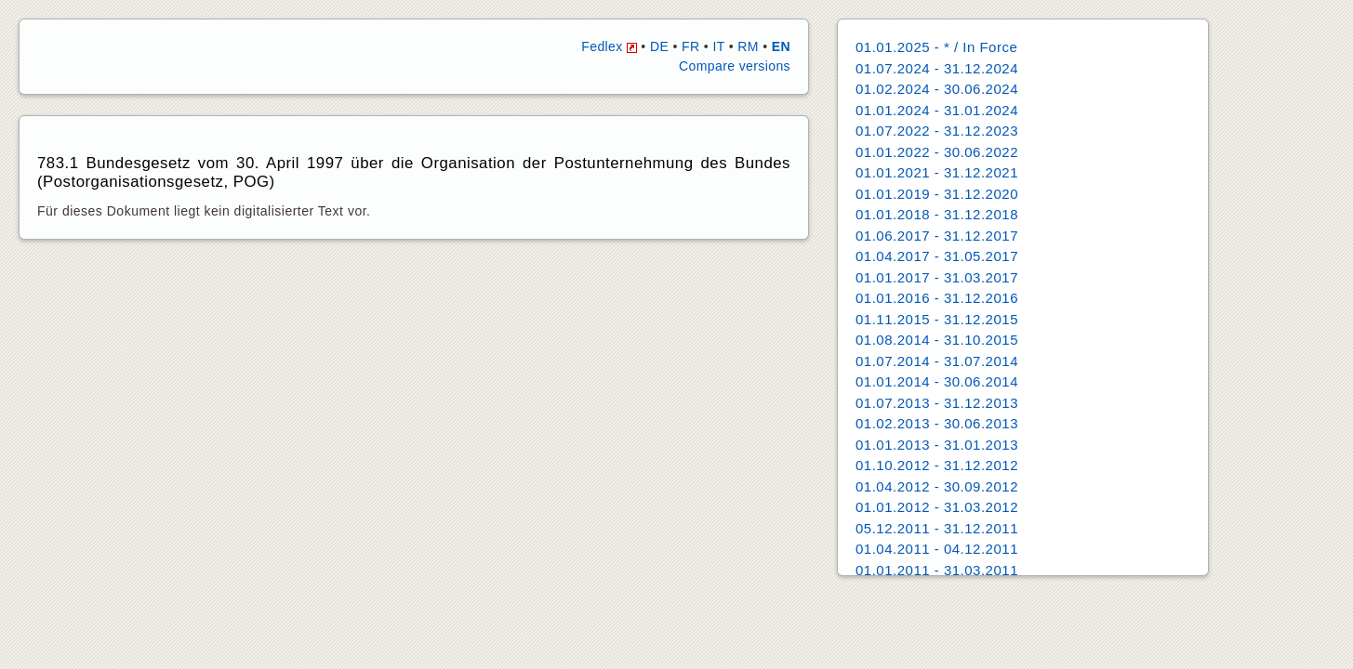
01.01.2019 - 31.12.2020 (937, 194)
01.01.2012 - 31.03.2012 (937, 507)
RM (748, 46)
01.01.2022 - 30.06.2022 (937, 152)
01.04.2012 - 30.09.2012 (937, 486)
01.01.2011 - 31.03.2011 (937, 570)
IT (718, 46)
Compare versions (734, 66)
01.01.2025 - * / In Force (936, 47)
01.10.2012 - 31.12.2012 (937, 465)
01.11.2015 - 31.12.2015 (937, 319)
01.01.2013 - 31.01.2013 (937, 445)
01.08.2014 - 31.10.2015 (937, 340)
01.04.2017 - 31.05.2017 (937, 256)
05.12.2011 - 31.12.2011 (937, 528)
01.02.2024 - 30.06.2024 (937, 89)
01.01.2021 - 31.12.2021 (937, 172)
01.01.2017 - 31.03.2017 (937, 277)
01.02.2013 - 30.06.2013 (937, 423)
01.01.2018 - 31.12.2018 (937, 214)
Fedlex (609, 46)
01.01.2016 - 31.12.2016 (937, 298)
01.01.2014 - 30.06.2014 (937, 381)
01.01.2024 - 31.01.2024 (937, 110)
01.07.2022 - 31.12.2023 (937, 130)
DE (659, 46)
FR (690, 46)
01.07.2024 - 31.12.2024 (937, 68)
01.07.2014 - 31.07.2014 (937, 361)
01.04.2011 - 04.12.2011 (937, 549)
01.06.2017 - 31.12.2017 (937, 235)
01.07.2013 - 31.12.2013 (937, 403)
